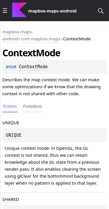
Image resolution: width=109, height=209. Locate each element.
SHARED (10, 199)
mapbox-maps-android (17, 35)
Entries (10, 106)
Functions (32, 106)
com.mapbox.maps (40, 39)
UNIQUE (10, 122)
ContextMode (33, 67)
